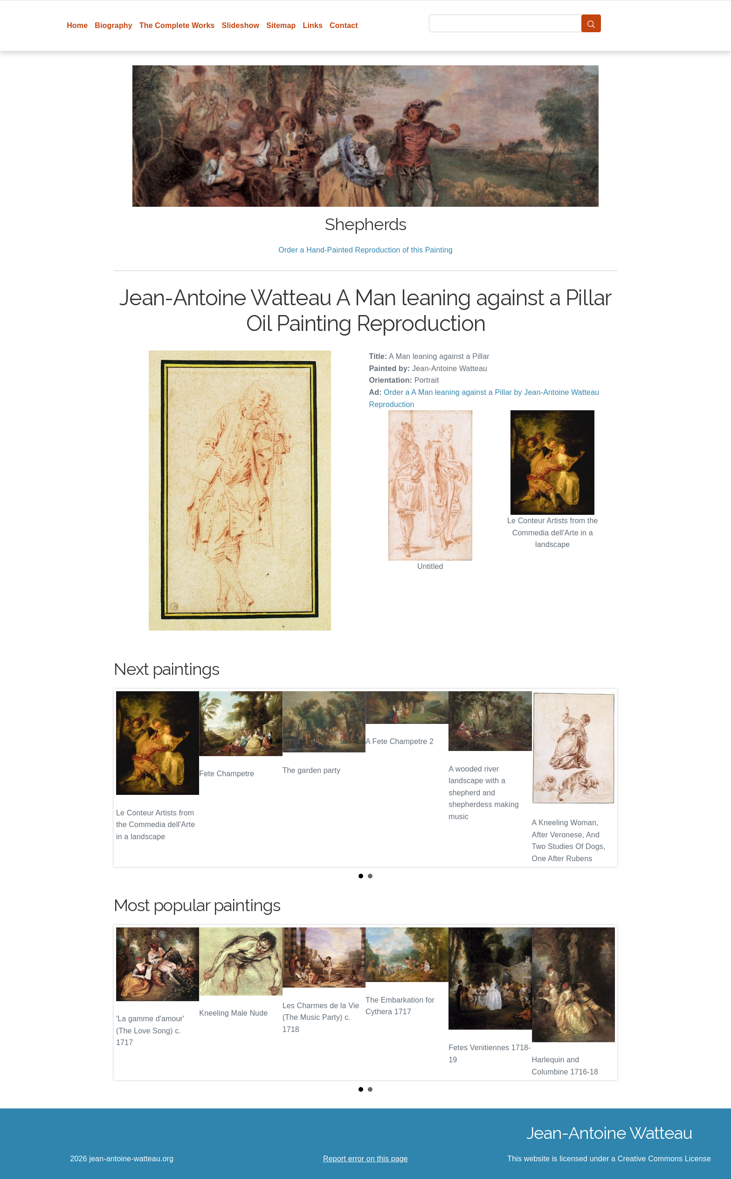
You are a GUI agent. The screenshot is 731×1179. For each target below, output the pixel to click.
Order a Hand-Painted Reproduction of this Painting (365, 250)
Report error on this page (365, 1159)
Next (602, 778)
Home (77, 25)
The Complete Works (177, 25)
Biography (113, 25)
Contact (344, 25)
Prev (128, 778)
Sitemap (281, 25)
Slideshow (241, 25)
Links (313, 25)
